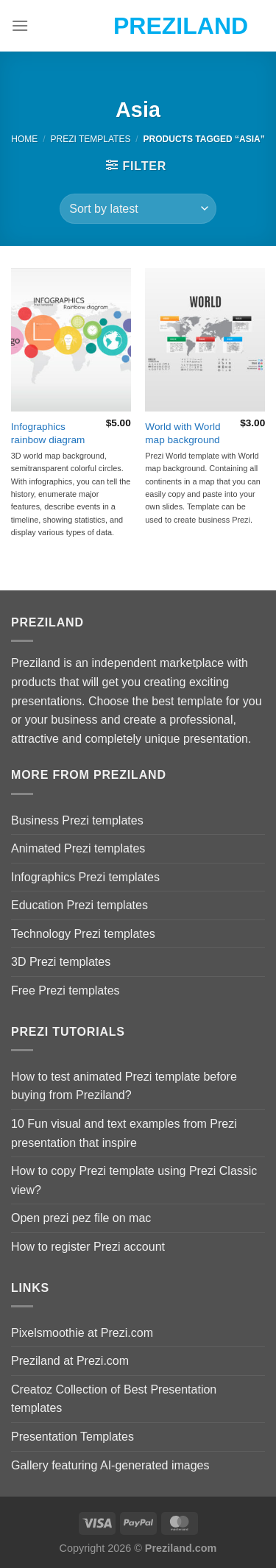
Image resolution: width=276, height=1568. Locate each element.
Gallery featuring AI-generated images (110, 1465)
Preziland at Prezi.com (70, 1361)
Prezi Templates (90, 139)
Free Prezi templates (65, 990)
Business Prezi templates (77, 820)
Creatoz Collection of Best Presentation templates (113, 1399)
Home (24, 139)
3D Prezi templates (60, 962)
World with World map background (182, 433)
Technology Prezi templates (83, 934)
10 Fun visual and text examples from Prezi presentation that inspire (124, 1133)
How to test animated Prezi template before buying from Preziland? (124, 1086)
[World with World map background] (205, 340)
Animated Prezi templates (78, 848)
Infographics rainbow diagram (48, 433)
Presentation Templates (72, 1436)
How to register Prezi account (88, 1246)
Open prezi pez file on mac (81, 1218)
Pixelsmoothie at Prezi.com (82, 1333)
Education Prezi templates (79, 905)
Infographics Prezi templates (85, 877)
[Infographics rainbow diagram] (71, 340)
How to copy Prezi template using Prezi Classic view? (134, 1180)
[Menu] (20, 25)
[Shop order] (138, 208)
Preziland (138, 26)
